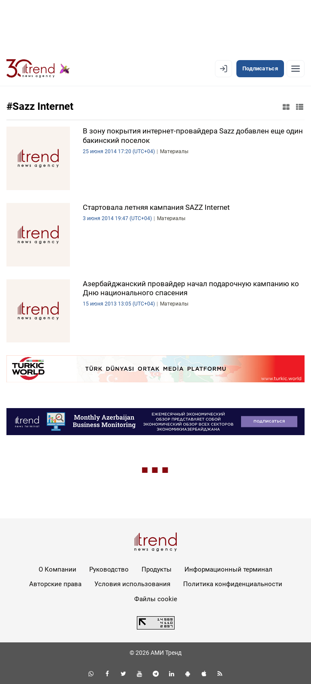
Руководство (109, 569)
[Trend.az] (38, 68)
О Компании (57, 569)
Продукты (157, 569)
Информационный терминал (228, 569)
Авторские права (55, 584)
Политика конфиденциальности (232, 584)
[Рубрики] (296, 68)
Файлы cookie (155, 599)
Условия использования (132, 584)
